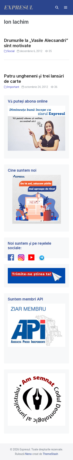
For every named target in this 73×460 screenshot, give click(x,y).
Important (13, 86)
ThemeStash (50, 453)
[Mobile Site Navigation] (65, 7)
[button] (56, 7)
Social (11, 51)
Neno (28, 453)
